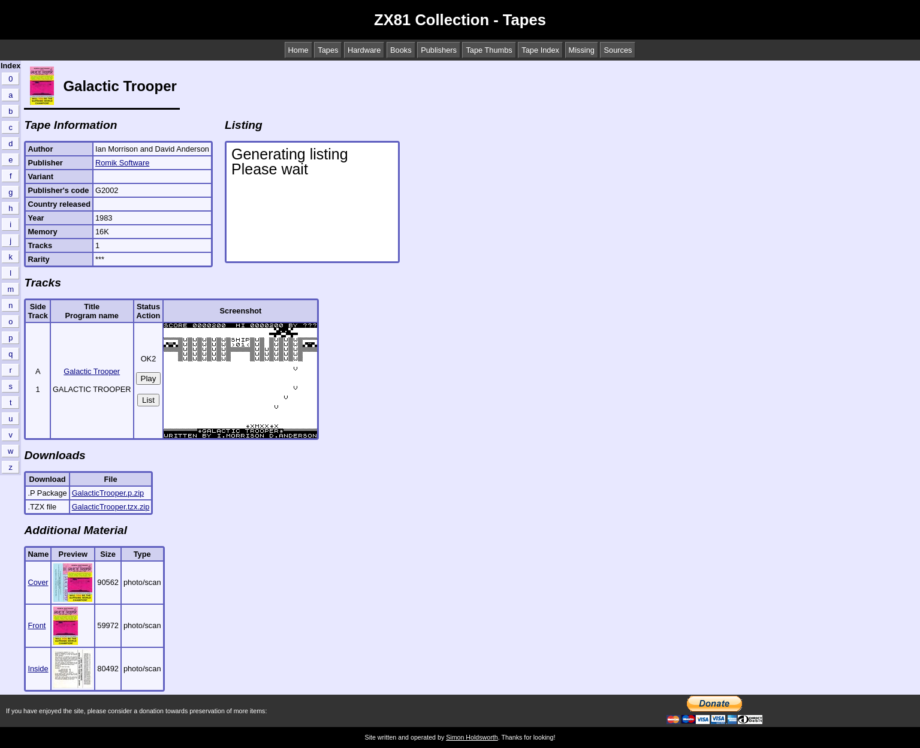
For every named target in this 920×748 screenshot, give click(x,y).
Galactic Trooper (92, 371)
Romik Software (122, 162)
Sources (618, 50)
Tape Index (540, 50)
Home (298, 50)
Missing (582, 50)
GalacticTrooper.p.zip (108, 492)
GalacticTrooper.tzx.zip (111, 506)
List (148, 400)
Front (37, 625)
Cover (38, 582)
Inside (38, 668)
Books (401, 50)
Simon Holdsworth (471, 737)
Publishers (439, 50)
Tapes (328, 50)
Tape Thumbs (489, 50)
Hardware (364, 50)
